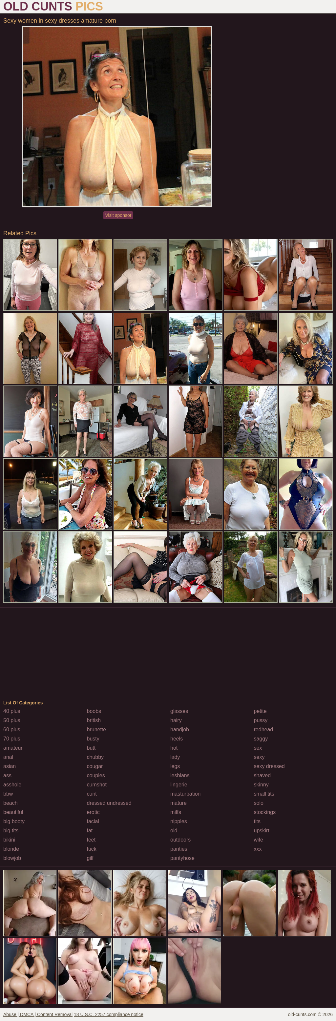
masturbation (185, 794)
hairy (176, 720)
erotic (93, 812)
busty (93, 738)
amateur (13, 748)
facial (93, 821)
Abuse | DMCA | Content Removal (38, 1014)
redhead (263, 729)
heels (176, 738)
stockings (265, 812)
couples (96, 775)
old (173, 830)
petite (260, 711)
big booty (14, 821)
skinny (261, 784)
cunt (92, 794)
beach (10, 803)
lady (175, 757)
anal (8, 757)
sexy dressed (269, 766)
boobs (94, 711)
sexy (259, 757)
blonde (11, 849)
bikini (9, 840)
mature (178, 803)
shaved (262, 775)
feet (91, 840)
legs (175, 766)
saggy (261, 738)
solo (258, 803)
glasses (179, 711)
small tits (264, 794)
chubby (95, 757)
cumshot (97, 784)
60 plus (11, 729)
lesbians (180, 775)
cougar (95, 766)
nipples (178, 821)
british (94, 720)
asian (9, 766)
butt (91, 748)
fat (90, 830)
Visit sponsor (118, 215)
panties (178, 849)
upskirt (261, 830)
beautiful (13, 812)
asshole (12, 784)
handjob (179, 729)
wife (258, 840)
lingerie (178, 784)
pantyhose (182, 858)
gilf (90, 858)
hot (174, 748)
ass (7, 775)
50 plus (11, 720)
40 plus (11, 711)
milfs (175, 812)
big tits (10, 830)
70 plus (11, 738)
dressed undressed (109, 803)
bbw (8, 794)
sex (258, 748)
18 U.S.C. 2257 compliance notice (108, 1014)
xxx (258, 849)
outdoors (180, 840)
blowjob (12, 858)
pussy (261, 720)
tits (257, 821)
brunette (96, 729)
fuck (91, 849)
